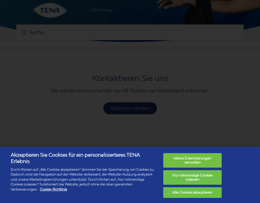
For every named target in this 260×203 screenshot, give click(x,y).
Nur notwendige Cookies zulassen (192, 177)
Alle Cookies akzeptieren (192, 192)
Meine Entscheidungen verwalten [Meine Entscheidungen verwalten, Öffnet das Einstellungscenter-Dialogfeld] (193, 160)
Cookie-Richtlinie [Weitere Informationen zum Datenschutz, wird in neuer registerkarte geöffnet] (53, 189)
